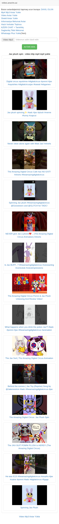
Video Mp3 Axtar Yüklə (29, 516)
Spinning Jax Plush (29, 507)
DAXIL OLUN (47, 9)
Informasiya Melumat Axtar (13, 21)
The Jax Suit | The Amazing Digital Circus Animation (29, 358)
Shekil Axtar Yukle (9, 18)
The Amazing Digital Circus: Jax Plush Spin (29, 417)
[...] (35, 40)
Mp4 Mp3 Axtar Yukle (10, 12)
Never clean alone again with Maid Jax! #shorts (29, 143)
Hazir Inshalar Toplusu (11, 24)
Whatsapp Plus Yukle (10, 33)
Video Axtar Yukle (8, 15)
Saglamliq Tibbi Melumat (12, 30)
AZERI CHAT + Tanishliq (12, 27)
